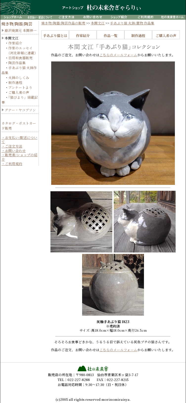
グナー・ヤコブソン (20, 109)
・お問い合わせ (13, 150)
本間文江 (98, 22)
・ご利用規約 (11, 163)
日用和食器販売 (20, 57)
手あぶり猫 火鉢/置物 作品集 (132, 22)
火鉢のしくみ (18, 77)
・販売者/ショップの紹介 (19, 157)
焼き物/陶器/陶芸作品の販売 (63, 22)
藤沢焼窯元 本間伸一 (21, 30)
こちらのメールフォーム (118, 54)
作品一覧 (110, 35)
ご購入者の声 (18, 92)
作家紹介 (15, 42)
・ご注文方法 (11, 146)
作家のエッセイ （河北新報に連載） (19, 50)
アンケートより (20, 87)
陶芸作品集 (17, 62)
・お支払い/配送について (19, 139)
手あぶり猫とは (55, 35)
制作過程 (15, 82)
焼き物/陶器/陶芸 (16, 24)
